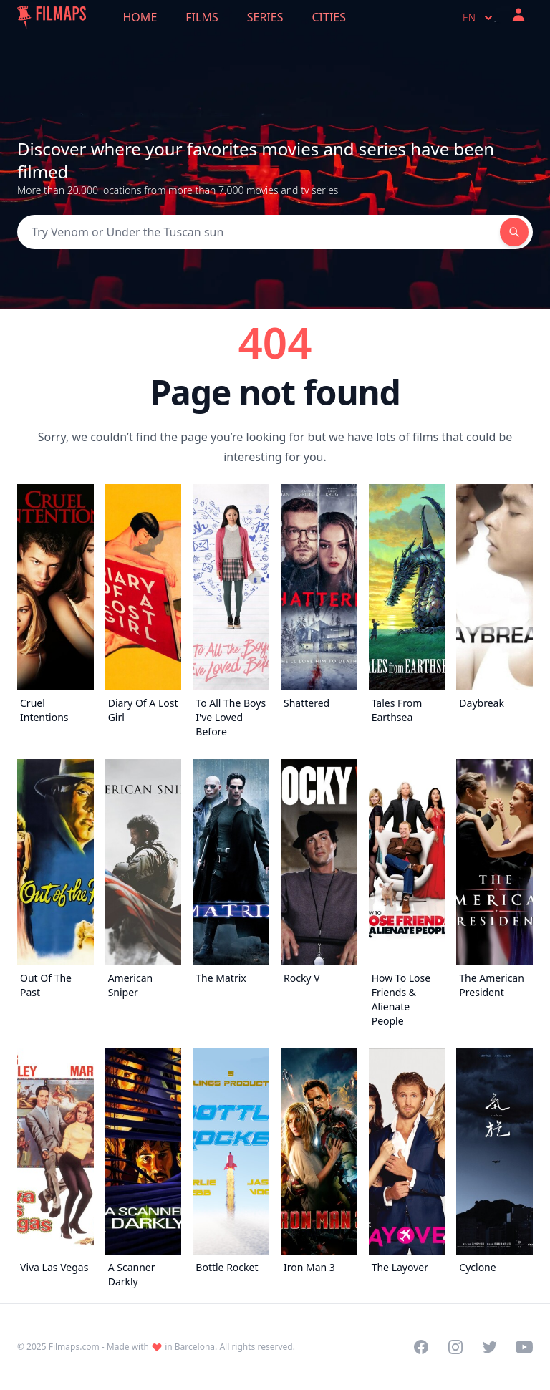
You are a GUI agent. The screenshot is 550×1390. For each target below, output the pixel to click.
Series (265, 17)
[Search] (258, 232)
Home (140, 17)
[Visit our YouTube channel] (524, 1347)
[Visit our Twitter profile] (489, 1347)
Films (201, 17)
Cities (329, 17)
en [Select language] (479, 18)
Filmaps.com (74, 1347)
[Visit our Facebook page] (421, 1347)
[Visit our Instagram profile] (455, 1347)
